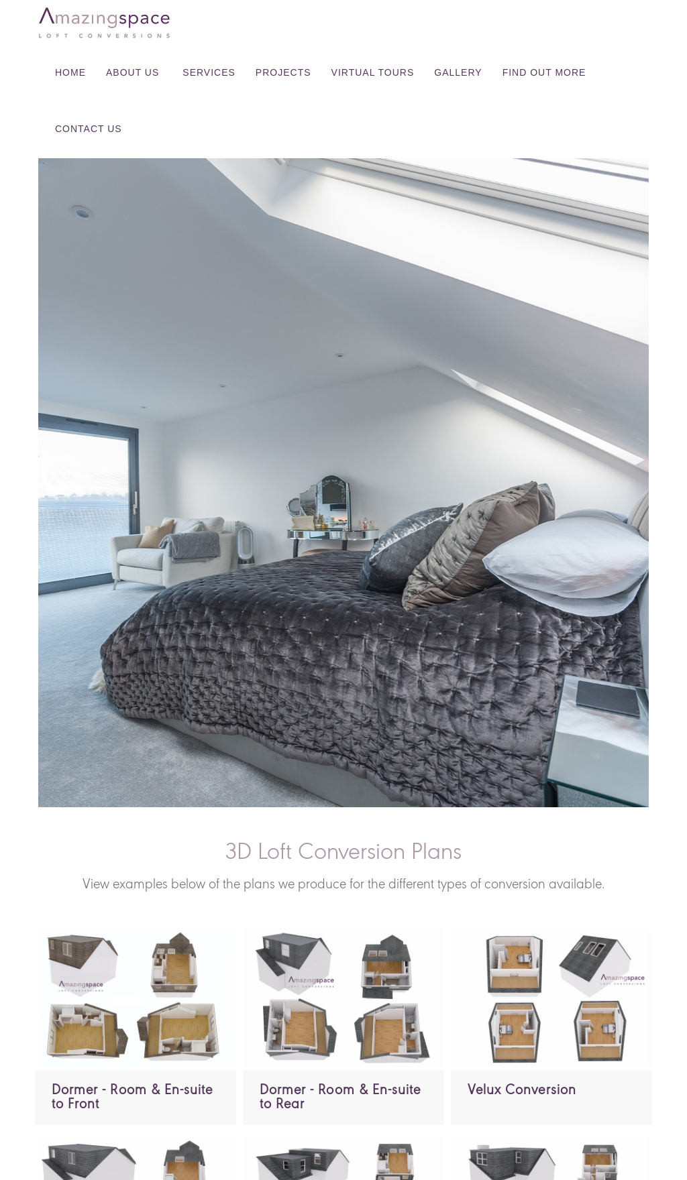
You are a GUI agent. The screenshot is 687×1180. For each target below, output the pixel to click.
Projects (283, 72)
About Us (132, 72)
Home (70, 72)
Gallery (458, 72)
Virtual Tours (373, 72)
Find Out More (544, 72)
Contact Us (88, 128)
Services (208, 72)
